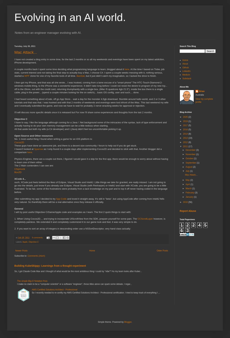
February (190, 192)
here (127, 69)
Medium (186, 74)
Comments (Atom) (36, 256)
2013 (185, 138)
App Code (61, 198)
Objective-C (34, 242)
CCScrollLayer (145, 218)
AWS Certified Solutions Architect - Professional (54, 289)
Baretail (81, 76)
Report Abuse (188, 211)
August (189, 167)
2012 (185, 142)
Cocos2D (19, 142)
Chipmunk (19, 169)
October (190, 158)
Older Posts (162, 250)
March (189, 188)
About (185, 64)
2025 (185, 117)
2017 (185, 125)
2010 (185, 202)
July (188, 171)
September (191, 163)
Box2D (18, 172)
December (191, 150)
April (188, 184)
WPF (26, 76)
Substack (186, 78)
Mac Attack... (25, 52)
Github (185, 67)
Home (92, 250)
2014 (185, 134)
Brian (202, 91)
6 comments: (38, 237)
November (191, 154)
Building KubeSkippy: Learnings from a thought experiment (50, 265)
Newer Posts (21, 250)
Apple (24, 242)
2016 (185, 129)
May (188, 180)
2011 (185, 146)
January (190, 197)
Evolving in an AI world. (70, 17)
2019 (185, 121)
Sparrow (38, 149)
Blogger (128, 322)
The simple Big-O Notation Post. (32, 281)
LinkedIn (186, 71)
